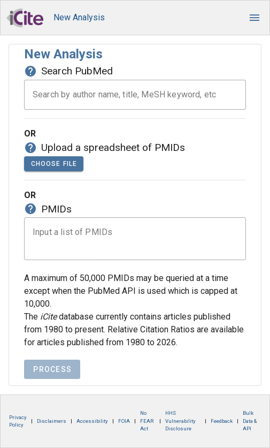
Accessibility (92, 421)
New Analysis (79, 17)
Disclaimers (51, 421)
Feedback (222, 421)
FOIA (124, 421)
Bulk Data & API (250, 420)
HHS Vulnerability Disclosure (180, 420)
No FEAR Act (146, 420)
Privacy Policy (18, 421)
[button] (254, 18)
